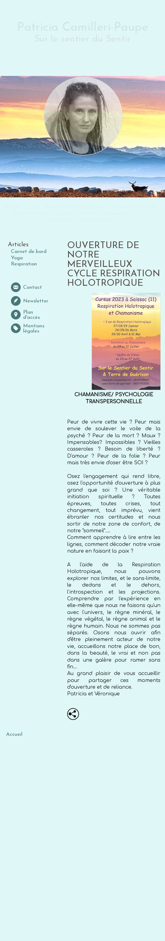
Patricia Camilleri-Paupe (82, 27)
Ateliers (64, 213)
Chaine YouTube (97, 219)
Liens (142, 213)
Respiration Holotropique (74, 206)
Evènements (116, 213)
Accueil (13, 206)
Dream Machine (30, 213)
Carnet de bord (28, 251)
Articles (87, 213)
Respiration (24, 264)
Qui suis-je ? (59, 219)
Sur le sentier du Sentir (82, 39)
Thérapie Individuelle (132, 206)
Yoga (33, 206)
